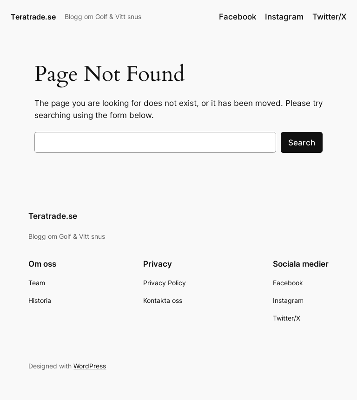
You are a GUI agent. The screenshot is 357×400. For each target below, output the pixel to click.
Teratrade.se (33, 16)
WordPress (89, 366)
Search (301, 142)
